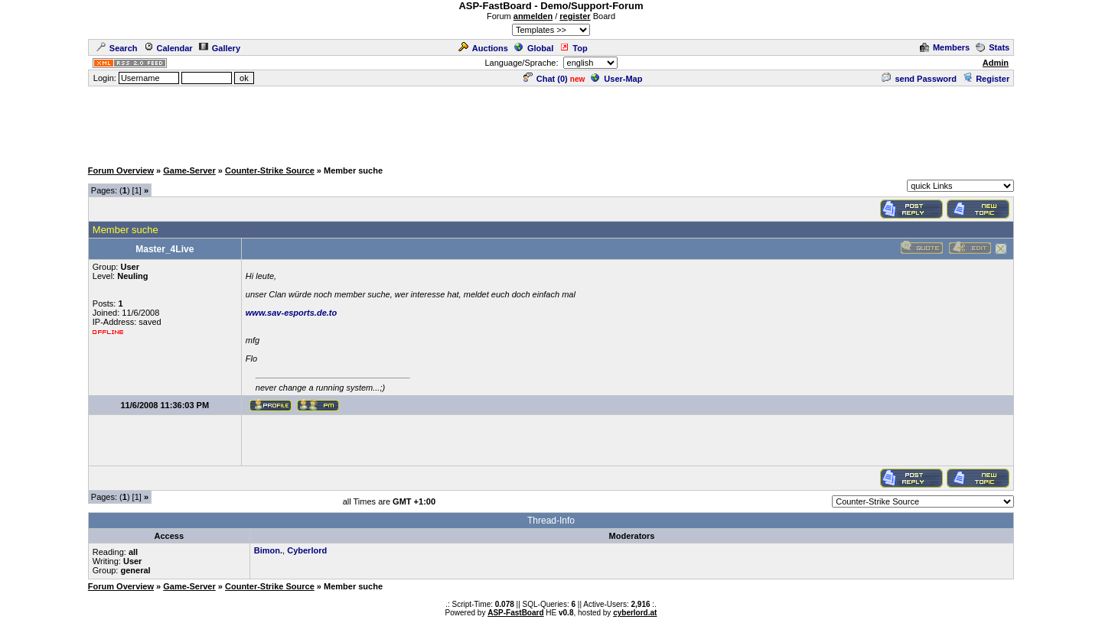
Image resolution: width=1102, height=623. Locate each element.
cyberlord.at (635, 612)
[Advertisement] (551, 122)
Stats (992, 47)
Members (945, 47)
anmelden (533, 16)
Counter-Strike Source (270, 170)
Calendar (168, 48)
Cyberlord (307, 550)
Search (117, 48)
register (574, 16)
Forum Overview (121, 170)
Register (986, 78)
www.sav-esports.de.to (291, 312)
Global (533, 48)
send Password (919, 78)
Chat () (545, 78)
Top (573, 48)
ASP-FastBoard (515, 612)
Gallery (219, 48)
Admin (996, 62)
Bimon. (268, 550)
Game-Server (189, 170)
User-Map (616, 78)
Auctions (483, 48)
